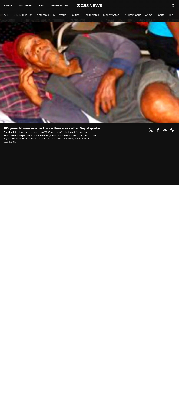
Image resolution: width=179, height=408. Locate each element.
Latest (9, 5)
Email (165, 130)
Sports (160, 15)
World (62, 15)
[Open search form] (173, 5)
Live (42, 5)
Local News (26, 5)
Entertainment (132, 15)
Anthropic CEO (46, 15)
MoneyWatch (111, 15)
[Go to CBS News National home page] (89, 5)
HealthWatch (91, 15)
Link (172, 130)
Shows (56, 5)
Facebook (158, 130)
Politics (75, 15)
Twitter (151, 130)
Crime (148, 15)
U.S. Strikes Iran (22, 15)
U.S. (6, 15)
